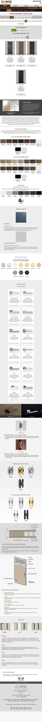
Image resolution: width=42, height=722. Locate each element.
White (27, 30)
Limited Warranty (9, 704)
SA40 (12, 21)
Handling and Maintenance (26, 699)
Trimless (18, 30)
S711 (15, 21)
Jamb (15, 17)
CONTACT (36, 5)
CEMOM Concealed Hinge (21, 432)
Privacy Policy (24, 704)
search (40, 3)
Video (21, 700)
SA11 (4, 21)
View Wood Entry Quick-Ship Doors (21, 682)
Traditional (26, 10)
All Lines (22, 23)
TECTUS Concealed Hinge (21, 451)
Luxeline (9, 10)
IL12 (30, 21)
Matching (23, 30)
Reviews (25, 700)
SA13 (10, 21)
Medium (18, 37)
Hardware (26, 17)
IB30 (26, 21)
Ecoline (13, 10)
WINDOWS (15, 5)
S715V (20, 21)
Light (15, 37)
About (31, 17)
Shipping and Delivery (32, 704)
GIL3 (35, 21)
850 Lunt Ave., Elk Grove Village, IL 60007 (22, 695)
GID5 (40, 21)
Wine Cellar (32, 10)
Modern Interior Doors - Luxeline (21, 14)
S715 (18, 21)
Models (11, 17)
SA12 (7, 21)
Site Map (32, 700)
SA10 (2, 21)
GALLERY (26, 5)
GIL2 (33, 21)
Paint (25, 37)
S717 (23, 21)
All (29, 30)
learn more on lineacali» (14, 305)
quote (10, 65)
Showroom (21, 694)
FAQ (29, 700)
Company (15, 700)
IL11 (28, 21)
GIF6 (19, 23)
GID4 (38, 21)
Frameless (14, 30)
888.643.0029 (37, 1)
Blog (18, 700)
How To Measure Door (15, 699)
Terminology (35, 699)
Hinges (22, 17)
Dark (22, 37)
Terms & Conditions (17, 704)
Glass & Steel (19, 10)
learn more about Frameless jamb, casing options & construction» (32, 113)
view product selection (33, 8)
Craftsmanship (7, 699)
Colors (18, 17)
